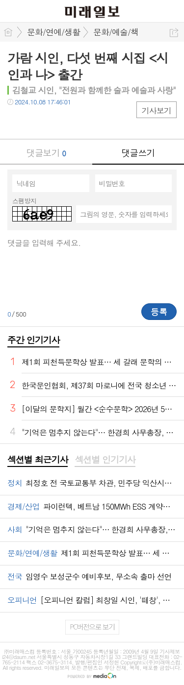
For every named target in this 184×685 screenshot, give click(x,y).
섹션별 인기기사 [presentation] (105, 459)
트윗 (35, 121)
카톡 (55, 121)
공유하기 (174, 32)
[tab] (37, 460)
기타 (74, 121)
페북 (16, 121)
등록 (159, 312)
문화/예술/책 (115, 32)
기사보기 (156, 110)
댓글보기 (46, 153)
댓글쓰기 (138, 153)
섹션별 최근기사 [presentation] (37, 459)
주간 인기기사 (33, 340)
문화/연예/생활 (53, 32)
